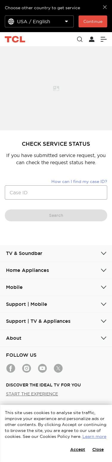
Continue (92, 21)
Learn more (94, 436)
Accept (77, 449)
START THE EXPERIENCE (32, 394)
